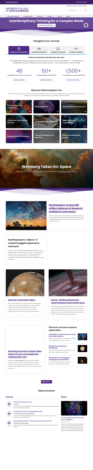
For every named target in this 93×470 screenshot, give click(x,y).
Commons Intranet (82, 2)
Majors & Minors (19, 83)
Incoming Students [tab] (39, 52)
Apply (86, 6)
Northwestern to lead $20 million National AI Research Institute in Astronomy (71, 210)
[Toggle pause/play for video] (86, 25)
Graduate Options (45, 83)
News (64, 397)
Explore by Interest (13, 16)
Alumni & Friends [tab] (76, 52)
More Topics (46, 381)
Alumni (60, 16)
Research (50, 16)
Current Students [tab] (58, 52)
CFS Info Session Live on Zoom (22, 402)
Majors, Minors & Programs (75, 6)
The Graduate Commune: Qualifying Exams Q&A (27, 411)
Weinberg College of (17, 10)
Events (9, 397)
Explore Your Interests (46, 25)
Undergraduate (28, 16)
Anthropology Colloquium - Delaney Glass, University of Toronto (32, 421)
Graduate (40, 16)
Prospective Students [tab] (19, 52)
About (69, 16)
